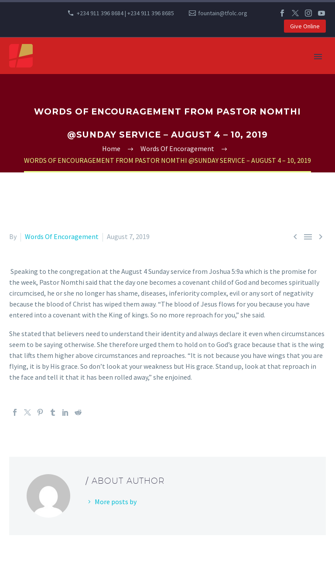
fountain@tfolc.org (222, 13)
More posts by (116, 501)
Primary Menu (318, 56)
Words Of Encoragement (62, 236)
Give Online (305, 26)
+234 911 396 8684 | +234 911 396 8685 (125, 13)
